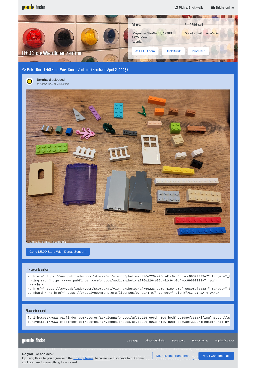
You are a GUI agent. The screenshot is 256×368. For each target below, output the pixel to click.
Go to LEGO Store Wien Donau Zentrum (57, 251)
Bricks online (222, 7)
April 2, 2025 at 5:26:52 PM (54, 84)
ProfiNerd (198, 51)
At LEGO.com (145, 51)
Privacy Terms (200, 340)
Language (132, 340)
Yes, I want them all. (216, 356)
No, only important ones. (173, 356)
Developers (178, 340)
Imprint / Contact (224, 340)
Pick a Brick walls (188, 7)
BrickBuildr (173, 51)
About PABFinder (155, 340)
